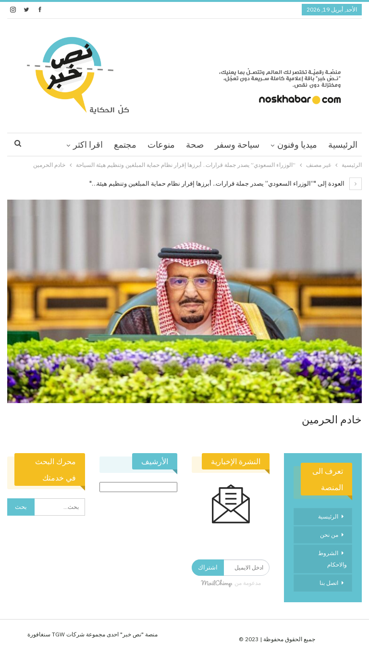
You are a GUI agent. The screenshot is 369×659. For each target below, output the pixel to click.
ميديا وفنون (297, 144)
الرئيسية (342, 144)
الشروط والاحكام (332, 558)
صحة (195, 144)
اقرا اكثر (88, 144)
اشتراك (208, 567)
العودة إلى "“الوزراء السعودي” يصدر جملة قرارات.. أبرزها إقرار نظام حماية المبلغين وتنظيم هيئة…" (225, 183)
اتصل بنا (329, 582)
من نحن (329, 534)
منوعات (161, 144)
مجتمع (125, 144)
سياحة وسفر (237, 144)
